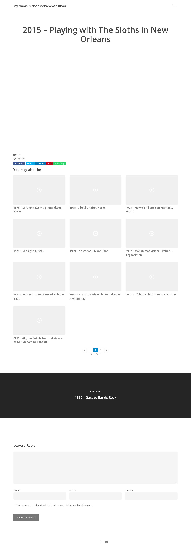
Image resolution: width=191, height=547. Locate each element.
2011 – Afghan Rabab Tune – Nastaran (151, 294)
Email (72, 490)
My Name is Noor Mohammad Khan (39, 5)
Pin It (49, 163)
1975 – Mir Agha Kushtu (28, 251)
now (18, 154)
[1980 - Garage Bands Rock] (95, 395)
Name (17, 490)
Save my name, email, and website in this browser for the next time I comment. (54, 505)
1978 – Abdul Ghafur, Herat (87, 207)
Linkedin (40, 163)
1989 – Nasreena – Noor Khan (89, 251)
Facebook (19, 163)
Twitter (30, 163)
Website (129, 490)
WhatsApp (59, 163)
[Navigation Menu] (175, 5)
